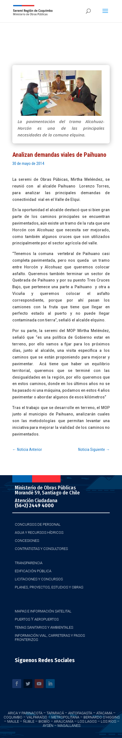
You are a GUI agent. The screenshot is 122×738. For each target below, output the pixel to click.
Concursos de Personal (38, 524)
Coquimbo (13, 717)
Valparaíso (37, 717)
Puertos (22, 619)
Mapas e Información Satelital (43, 611)
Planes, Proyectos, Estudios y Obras (49, 587)
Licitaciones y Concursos (39, 579)
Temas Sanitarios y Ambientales (44, 627)
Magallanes (69, 725)
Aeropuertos (46, 619)
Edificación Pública (33, 571)
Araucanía (63, 721)
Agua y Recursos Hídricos (39, 532)
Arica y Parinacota (25, 713)
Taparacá (55, 713)
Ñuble (28, 721)
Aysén (48, 725)
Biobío (44, 721)
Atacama (104, 713)
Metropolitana (65, 717)
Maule (13, 721)
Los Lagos (87, 721)
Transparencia (28, 563)
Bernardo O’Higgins (101, 717)
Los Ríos (108, 721)
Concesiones (27, 541)
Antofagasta (80, 713)
